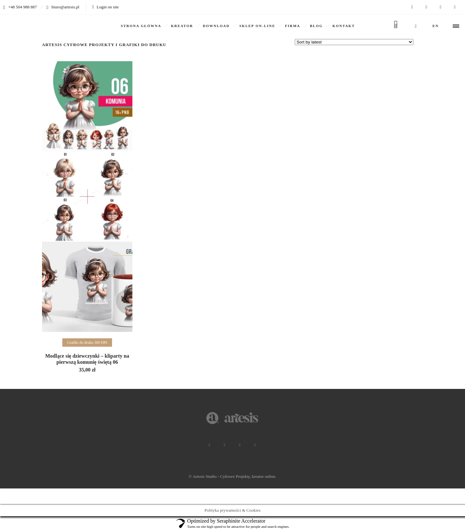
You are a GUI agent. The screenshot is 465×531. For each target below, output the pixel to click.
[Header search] (416, 26)
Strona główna (141, 26)
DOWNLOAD (216, 26)
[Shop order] (354, 42)
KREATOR (182, 26)
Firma (292, 26)
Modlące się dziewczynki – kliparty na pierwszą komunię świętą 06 (87, 359)
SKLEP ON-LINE (257, 26)
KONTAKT (344, 26)
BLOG (316, 26)
